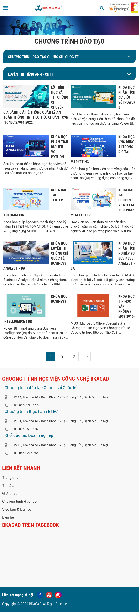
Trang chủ (10, 477)
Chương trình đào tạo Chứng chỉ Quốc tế (43, 57)
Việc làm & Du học (17, 509)
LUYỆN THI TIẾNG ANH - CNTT (30, 74)
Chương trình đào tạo (19, 501)
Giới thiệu (9, 493)
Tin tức (8, 485)
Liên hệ (8, 517)
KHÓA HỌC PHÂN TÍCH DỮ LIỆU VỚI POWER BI (126, 97)
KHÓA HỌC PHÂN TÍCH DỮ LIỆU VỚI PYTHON (59, 147)
